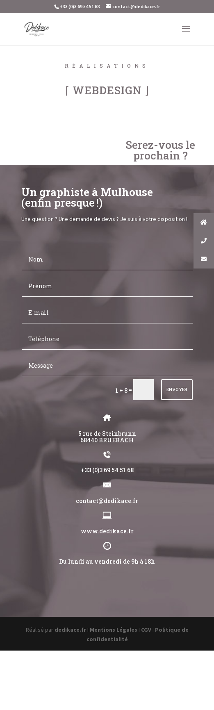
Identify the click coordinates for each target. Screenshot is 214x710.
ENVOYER (176, 389)
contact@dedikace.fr (107, 501)
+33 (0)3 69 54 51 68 (107, 470)
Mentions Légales (113, 629)
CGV (146, 629)
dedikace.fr (70, 629)
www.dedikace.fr (107, 531)
